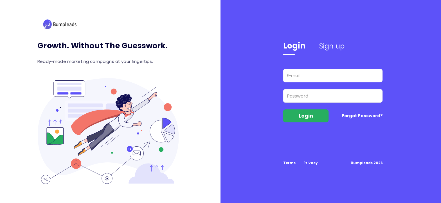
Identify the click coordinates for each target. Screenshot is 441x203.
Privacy (310, 162)
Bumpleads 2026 (367, 162)
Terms (289, 162)
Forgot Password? (362, 116)
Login (294, 45)
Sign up (332, 46)
